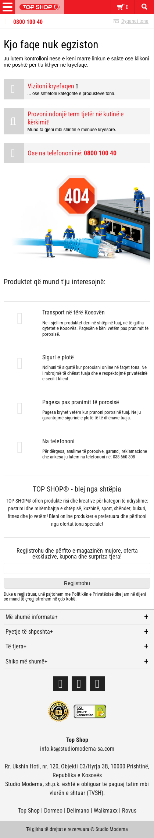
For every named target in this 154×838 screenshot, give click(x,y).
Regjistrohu (77, 583)
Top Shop (29, 810)
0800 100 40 (28, 22)
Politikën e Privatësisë (93, 594)
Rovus (129, 810)
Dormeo (53, 810)
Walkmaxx (106, 810)
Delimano (78, 810)
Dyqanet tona (134, 21)
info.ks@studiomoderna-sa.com (77, 748)
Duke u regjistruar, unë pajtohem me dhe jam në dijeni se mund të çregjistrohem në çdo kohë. (75, 597)
